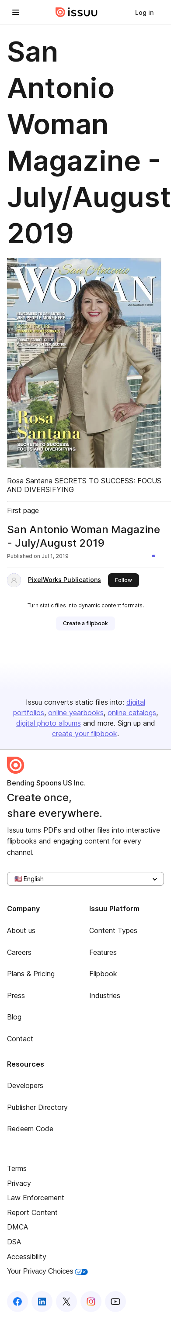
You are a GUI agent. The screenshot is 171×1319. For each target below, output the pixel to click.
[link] (144, 12)
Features (103, 952)
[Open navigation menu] (15, 12)
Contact (20, 1038)
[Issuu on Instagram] (90, 1301)
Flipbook (103, 973)
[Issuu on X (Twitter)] (66, 1301)
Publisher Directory (37, 1107)
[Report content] (155, 557)
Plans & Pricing (31, 973)
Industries (104, 995)
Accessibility (26, 1256)
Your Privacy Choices (47, 1271)
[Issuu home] (76, 12)
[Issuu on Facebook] (17, 1301)
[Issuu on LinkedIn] (41, 1301)
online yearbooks (76, 712)
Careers (19, 952)
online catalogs (132, 712)
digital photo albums (48, 723)
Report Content (32, 1212)
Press (16, 995)
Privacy (19, 1183)
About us (21, 930)
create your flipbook (84, 733)
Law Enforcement (35, 1197)
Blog (14, 1016)
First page (23, 510)
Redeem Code (30, 1128)
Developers (25, 1085)
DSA (14, 1241)
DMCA (17, 1227)
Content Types (113, 930)
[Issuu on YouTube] (115, 1301)
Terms (17, 1168)
